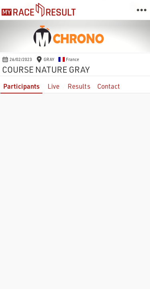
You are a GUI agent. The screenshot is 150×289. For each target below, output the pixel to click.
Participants (21, 86)
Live (54, 86)
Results (79, 86)
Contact (108, 86)
